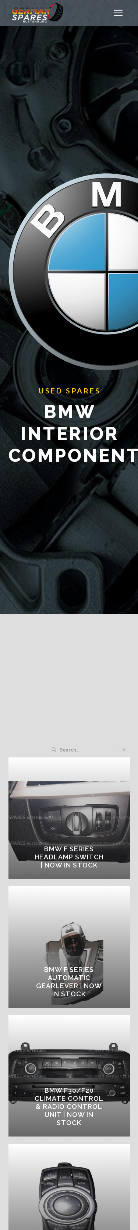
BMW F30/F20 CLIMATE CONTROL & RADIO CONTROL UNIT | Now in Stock (69, 1106)
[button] (118, 13)
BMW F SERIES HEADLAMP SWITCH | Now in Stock (69, 857)
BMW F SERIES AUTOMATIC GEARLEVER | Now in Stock (69, 982)
